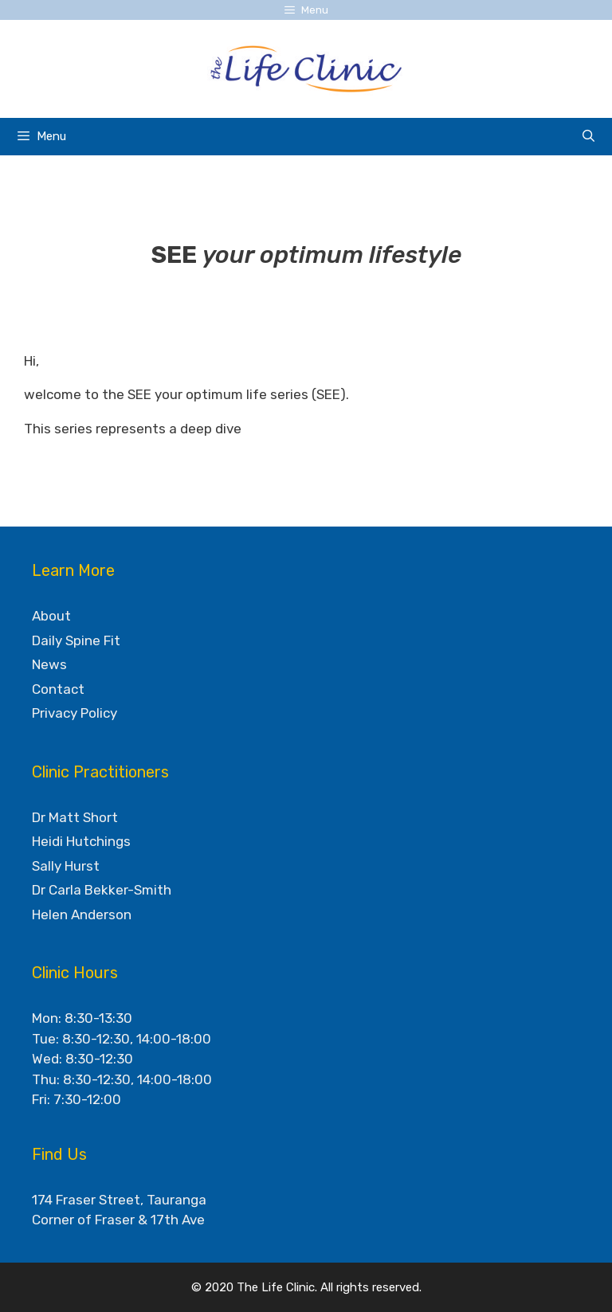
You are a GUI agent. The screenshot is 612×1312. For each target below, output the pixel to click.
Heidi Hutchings (81, 841)
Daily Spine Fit (76, 640)
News (49, 664)
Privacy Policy (74, 713)
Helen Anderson (81, 914)
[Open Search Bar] (588, 136)
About (51, 616)
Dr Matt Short (75, 817)
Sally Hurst (66, 866)
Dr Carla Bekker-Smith (101, 890)
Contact (58, 689)
